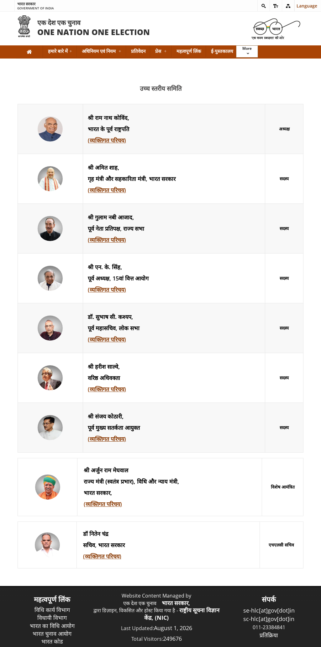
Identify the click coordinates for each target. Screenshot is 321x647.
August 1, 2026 (173, 628)
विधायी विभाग (52, 617)
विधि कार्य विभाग (52, 610)
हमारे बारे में (60, 51)
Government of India (35, 6)
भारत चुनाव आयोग (52, 633)
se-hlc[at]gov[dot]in (269, 610)
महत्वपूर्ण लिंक (188, 51)
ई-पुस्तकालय (222, 51)
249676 (172, 638)
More (247, 48)
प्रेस (161, 51)
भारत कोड (52, 641)
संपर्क (269, 599)
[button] (264, 5)
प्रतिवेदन (138, 51)
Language (302, 6)
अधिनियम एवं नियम (101, 51)
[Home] (29, 52)
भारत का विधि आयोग (52, 625)
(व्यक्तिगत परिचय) (107, 140)
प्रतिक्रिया (269, 635)
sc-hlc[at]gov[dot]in (268, 619)
